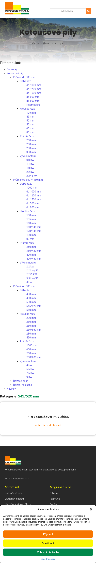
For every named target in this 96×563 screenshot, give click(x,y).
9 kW (29, 377)
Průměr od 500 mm (24, 286)
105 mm (31, 112)
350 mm (31, 246)
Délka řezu (26, 81)
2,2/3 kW (31, 274)
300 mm (31, 152)
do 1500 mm (33, 93)
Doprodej (12, 69)
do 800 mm (32, 100)
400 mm (31, 254)
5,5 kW (30, 369)
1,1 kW (30, 164)
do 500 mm (32, 203)
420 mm (31, 337)
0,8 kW (30, 160)
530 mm (31, 302)
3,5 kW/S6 (32, 278)
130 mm (31, 235)
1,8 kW (30, 167)
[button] (91, 509)
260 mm (31, 325)
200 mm (31, 140)
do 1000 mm (33, 85)
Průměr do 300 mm (24, 77)
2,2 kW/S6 (32, 270)
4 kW (29, 282)
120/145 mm (33, 231)
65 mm (30, 128)
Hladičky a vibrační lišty (18, 504)
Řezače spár (20, 381)
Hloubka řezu (27, 108)
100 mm (31, 215)
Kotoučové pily (15, 73)
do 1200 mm (33, 89)
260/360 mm (33, 329)
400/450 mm (33, 258)
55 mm (30, 124)
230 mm (31, 144)
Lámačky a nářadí (14, 498)
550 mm (31, 309)
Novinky (11, 388)
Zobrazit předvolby (48, 552)
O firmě (54, 493)
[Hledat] (68, 11)
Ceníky (53, 504)
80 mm (30, 132)
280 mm (31, 333)
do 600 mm (32, 96)
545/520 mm (33, 306)
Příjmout (48, 534)
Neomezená (33, 104)
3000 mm (31, 187)
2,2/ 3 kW (31, 175)
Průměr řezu (27, 136)
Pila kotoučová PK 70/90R (48, 417)
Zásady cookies (48, 559)
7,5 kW (30, 373)
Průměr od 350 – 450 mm (28, 179)
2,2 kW (30, 171)
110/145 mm (33, 227)
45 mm (30, 116)
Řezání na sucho (22, 384)
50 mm (30, 120)
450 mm (31, 298)
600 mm (31, 349)
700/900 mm (33, 357)
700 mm (31, 353)
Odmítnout (48, 543)
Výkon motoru (28, 156)
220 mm (31, 317)
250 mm (31, 148)
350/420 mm (33, 250)
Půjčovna (55, 498)
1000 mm (31, 345)
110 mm (31, 223)
